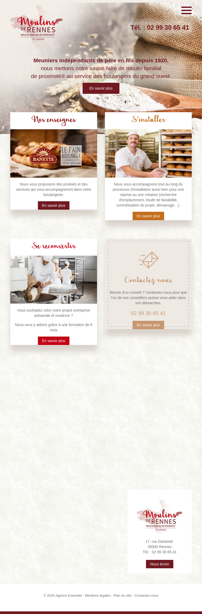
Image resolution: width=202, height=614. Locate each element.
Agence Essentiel (68, 595)
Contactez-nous (146, 595)
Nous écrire (159, 564)
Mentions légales (98, 595)
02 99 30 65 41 (168, 27)
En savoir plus (101, 88)
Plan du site (123, 595)
